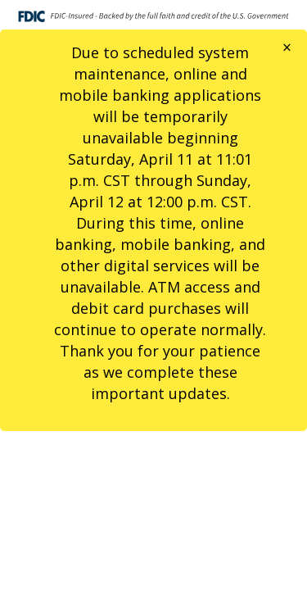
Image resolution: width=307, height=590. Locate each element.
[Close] (286, 48)
